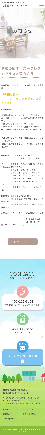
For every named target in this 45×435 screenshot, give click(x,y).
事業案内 (6, 414)
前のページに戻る (22, 241)
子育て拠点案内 (29, 414)
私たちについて (29, 409)
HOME (5, 409)
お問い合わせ (8, 418)
